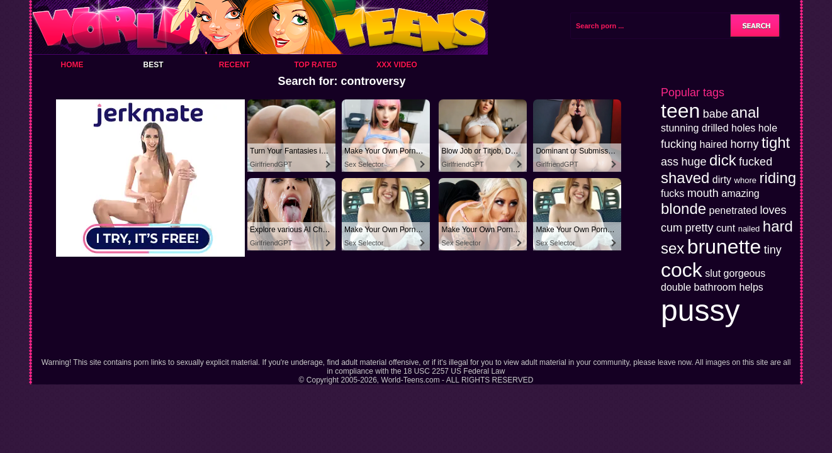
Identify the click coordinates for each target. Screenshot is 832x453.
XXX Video (396, 64)
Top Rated (315, 64)
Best (153, 64)
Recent (234, 64)
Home (72, 64)
